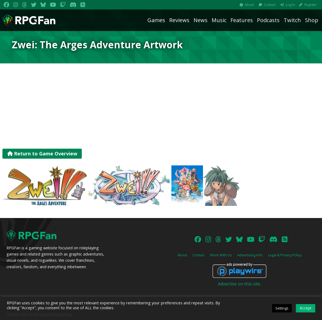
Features (242, 20)
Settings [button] (282, 308)
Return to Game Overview (42, 153)
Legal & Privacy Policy (284, 255)
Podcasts (268, 20)
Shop (311, 20)
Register (310, 4)
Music (219, 20)
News (201, 20)
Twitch (292, 20)
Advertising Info (250, 255)
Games (156, 20)
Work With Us (221, 255)
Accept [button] (305, 308)
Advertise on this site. (239, 284)
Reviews (179, 20)
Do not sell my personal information (39, 313)
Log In (290, 4)
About (249, 4)
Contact (270, 4)
